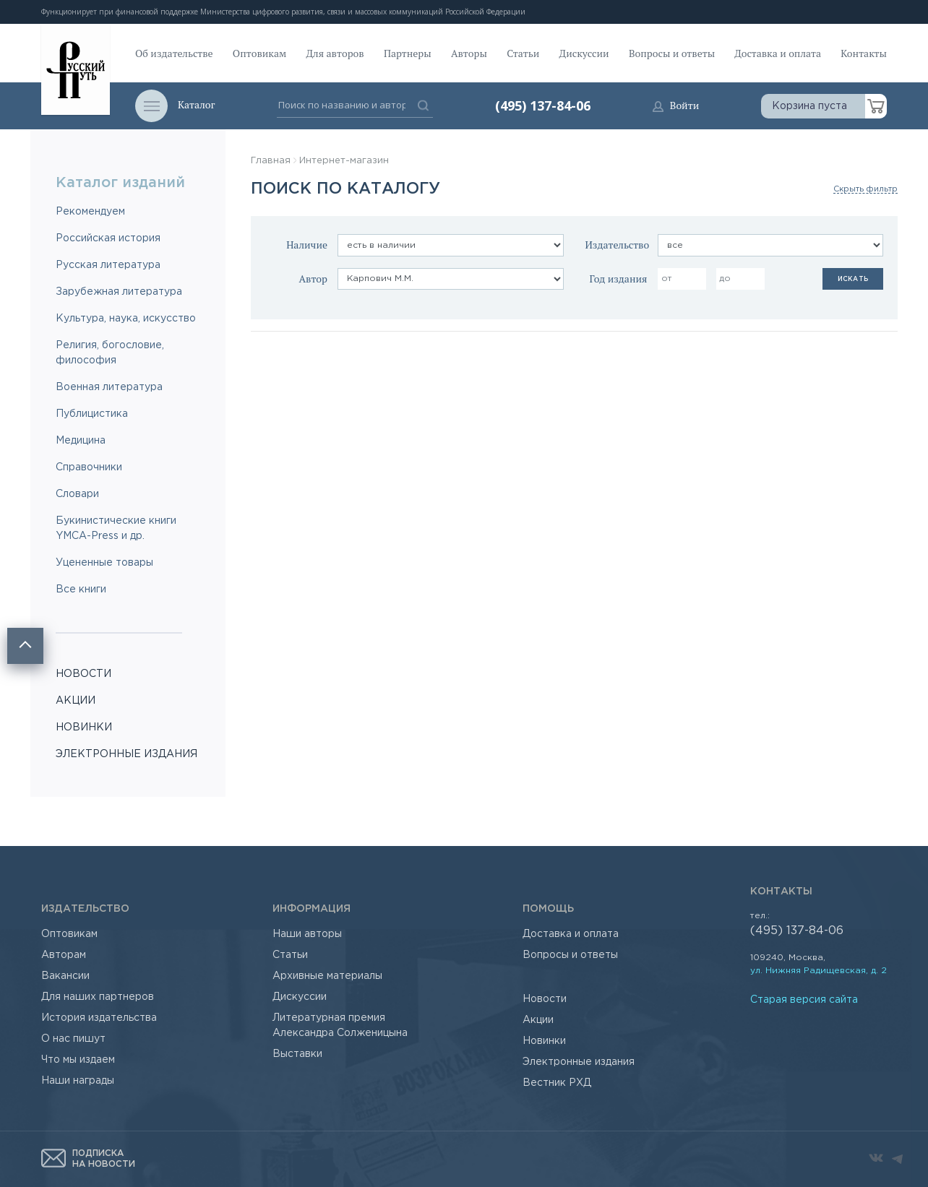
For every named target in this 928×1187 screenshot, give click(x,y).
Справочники (89, 467)
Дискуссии (584, 53)
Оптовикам (259, 53)
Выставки (297, 1054)
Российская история (108, 238)
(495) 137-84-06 (542, 105)
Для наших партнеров (97, 997)
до (725, 278)
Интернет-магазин (344, 161)
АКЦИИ (75, 700)
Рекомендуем (90, 211)
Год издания (618, 278)
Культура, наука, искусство (126, 318)
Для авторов (335, 53)
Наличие (306, 244)
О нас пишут (73, 1039)
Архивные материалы (327, 976)
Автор (312, 278)
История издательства (99, 1018)
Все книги (81, 589)
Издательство (617, 244)
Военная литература (109, 387)
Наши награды (77, 1080)
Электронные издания (579, 1062)
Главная (271, 161)
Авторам (63, 955)
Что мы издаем (78, 1060)
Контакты (864, 53)
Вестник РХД (557, 1083)
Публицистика (92, 414)
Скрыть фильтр (865, 189)
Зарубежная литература (119, 292)
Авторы (469, 53)
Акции (538, 1020)
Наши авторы (307, 934)
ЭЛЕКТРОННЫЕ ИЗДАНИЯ (126, 754)
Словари (77, 494)
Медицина (81, 440)
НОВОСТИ (83, 674)
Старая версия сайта (804, 1000)
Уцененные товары (104, 562)
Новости (545, 999)
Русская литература (108, 265)
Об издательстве (174, 53)
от (666, 278)
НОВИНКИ (84, 727)
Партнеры (407, 53)
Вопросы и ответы (672, 53)
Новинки (544, 1041)
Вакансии (65, 976)
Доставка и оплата (777, 53)
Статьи (523, 53)
